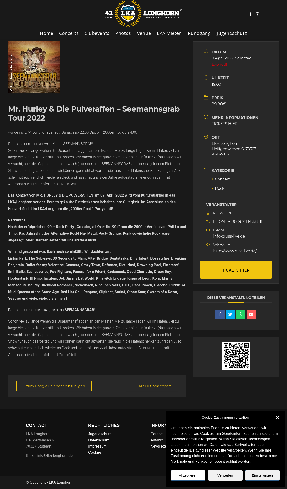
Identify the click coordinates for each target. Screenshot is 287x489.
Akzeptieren (188, 475)
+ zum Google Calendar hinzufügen (54, 386)
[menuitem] (46, 33)
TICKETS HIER (225, 124)
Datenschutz (98, 440)
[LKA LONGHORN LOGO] (143, 13)
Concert (221, 179)
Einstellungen (262, 475)
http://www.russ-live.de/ (235, 251)
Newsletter (159, 446)
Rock (218, 188)
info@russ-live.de (229, 236)
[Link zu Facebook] (250, 13)
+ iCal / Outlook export (152, 386)
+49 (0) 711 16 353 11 (245, 221)
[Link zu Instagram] (257, 13)
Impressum (97, 446)
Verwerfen (225, 475)
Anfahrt (156, 440)
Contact (156, 434)
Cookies (95, 452)
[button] (277, 417)
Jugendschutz (99, 434)
